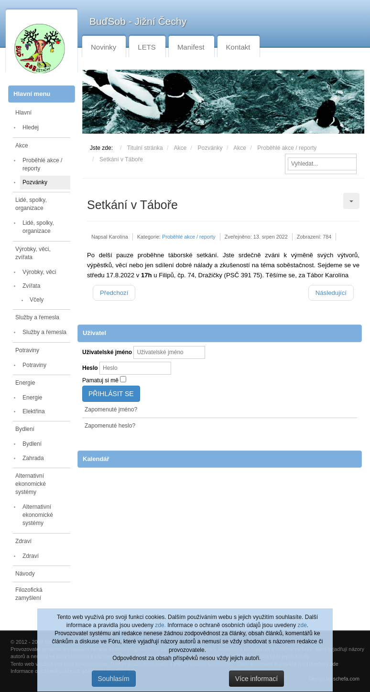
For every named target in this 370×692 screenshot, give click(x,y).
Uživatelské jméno (107, 352)
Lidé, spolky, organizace (31, 204)
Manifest (191, 47)
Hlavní (23, 112)
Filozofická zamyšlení (29, 594)
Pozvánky (34, 182)
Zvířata (31, 286)
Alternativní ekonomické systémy (30, 483)
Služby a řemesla (37, 317)
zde (301, 625)
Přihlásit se (111, 394)
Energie (25, 382)
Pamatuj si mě (100, 380)
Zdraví (23, 541)
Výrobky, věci (39, 272)
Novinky (103, 47)
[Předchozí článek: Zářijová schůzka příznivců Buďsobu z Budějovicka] (114, 293)
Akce (21, 145)
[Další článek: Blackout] (331, 293)
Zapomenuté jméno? (111, 409)
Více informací (256, 678)
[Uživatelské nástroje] (351, 201)
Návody (25, 573)
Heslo (90, 368)
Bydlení (24, 429)
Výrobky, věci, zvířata (33, 253)
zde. (160, 625)
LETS (147, 47)
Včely (37, 299)
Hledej (30, 127)
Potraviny (27, 350)
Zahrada (33, 458)
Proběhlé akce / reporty (42, 164)
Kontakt (238, 47)
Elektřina (33, 411)
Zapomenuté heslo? (110, 425)
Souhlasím (114, 678)
